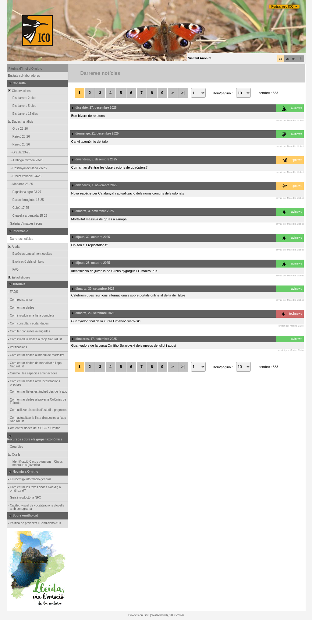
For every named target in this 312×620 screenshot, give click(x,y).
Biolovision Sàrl (138, 615)
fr (301, 58)
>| (183, 92)
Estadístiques (19, 277)
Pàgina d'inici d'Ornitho (25, 68)
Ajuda (14, 246)
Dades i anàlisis (21, 121)
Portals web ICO (282, 6)
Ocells (14, 454)
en (293, 58)
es (287, 58)
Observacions (19, 91)
